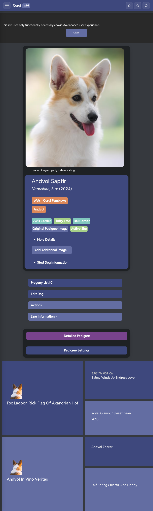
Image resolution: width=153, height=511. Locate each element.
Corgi (21, 5)
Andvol (39, 209)
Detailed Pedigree (77, 336)
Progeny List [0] (42, 283)
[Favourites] (129, 5)
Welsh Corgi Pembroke (50, 200)
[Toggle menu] (6, 5)
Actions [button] (36, 305)
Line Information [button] (43, 316)
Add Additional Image (50, 250)
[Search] (137, 5)
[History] (146, 5)
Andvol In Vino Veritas (27, 479)
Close (76, 32)
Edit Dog (37, 294)
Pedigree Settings (76, 350)
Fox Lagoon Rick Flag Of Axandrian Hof (43, 403)
